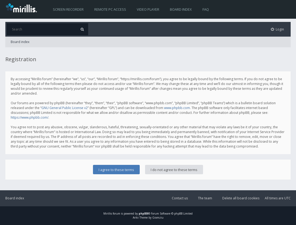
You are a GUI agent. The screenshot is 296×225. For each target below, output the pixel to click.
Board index (181, 9)
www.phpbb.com (177, 108)
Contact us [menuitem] (180, 198)
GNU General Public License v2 (64, 108)
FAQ (205, 9)
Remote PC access (110, 9)
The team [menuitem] (205, 198)
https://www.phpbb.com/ (29, 117)
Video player (148, 9)
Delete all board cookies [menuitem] (240, 198)
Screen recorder (68, 9)
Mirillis (107, 213)
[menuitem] (278, 29)
